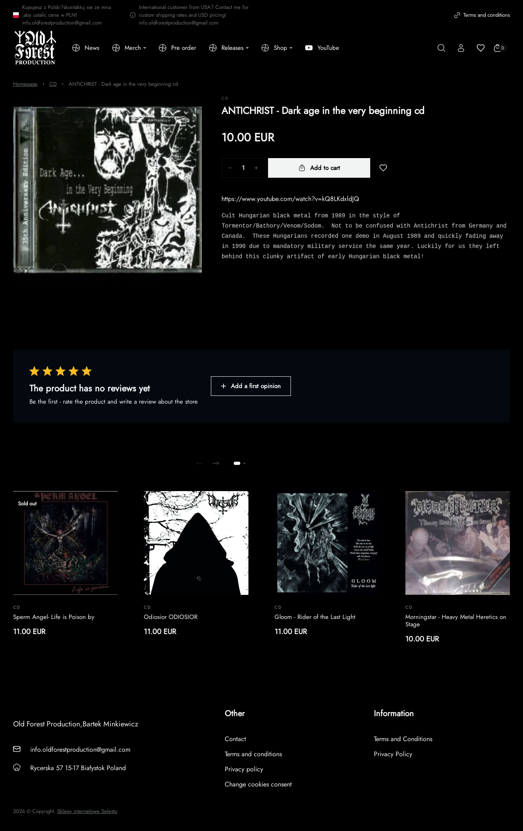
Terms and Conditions (403, 739)
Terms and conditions (482, 15)
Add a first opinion (251, 386)
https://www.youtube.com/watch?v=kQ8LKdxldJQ (290, 198)
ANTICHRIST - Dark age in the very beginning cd (123, 83)
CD (53, 83)
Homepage (25, 83)
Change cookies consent (258, 784)
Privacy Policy (393, 754)
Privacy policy (244, 769)
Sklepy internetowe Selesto (87, 811)
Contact (235, 739)
